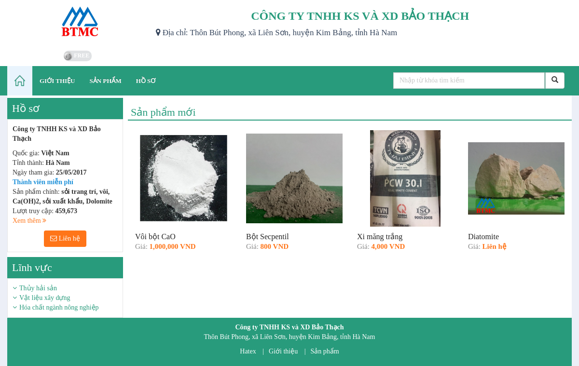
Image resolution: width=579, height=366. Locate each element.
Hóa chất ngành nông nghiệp (59, 307)
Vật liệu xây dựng (44, 297)
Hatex (248, 351)
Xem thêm (29, 220)
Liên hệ (65, 238)
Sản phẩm (325, 351)
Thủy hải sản (38, 288)
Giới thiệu (283, 351)
